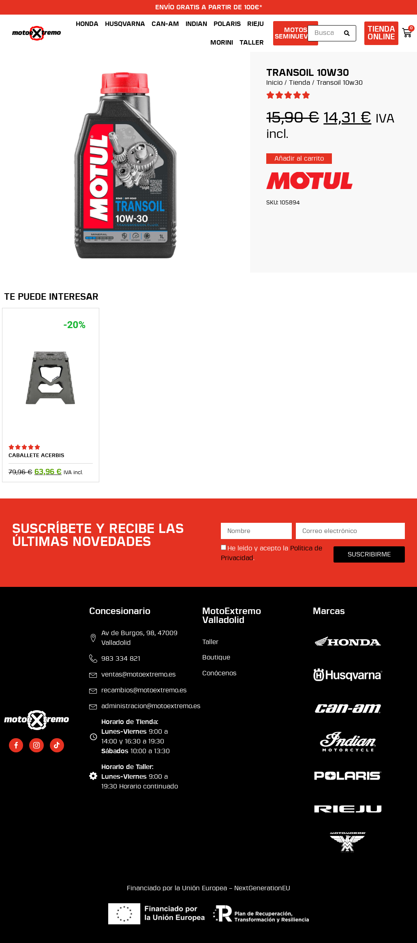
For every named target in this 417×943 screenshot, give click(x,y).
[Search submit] (347, 33)
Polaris (227, 24)
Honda (87, 24)
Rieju (255, 24)
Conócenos (219, 673)
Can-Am (165, 24)
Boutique (216, 657)
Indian (196, 24)
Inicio (274, 82)
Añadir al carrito (299, 158)
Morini (221, 42)
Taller (252, 42)
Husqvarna (125, 24)
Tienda (299, 82)
